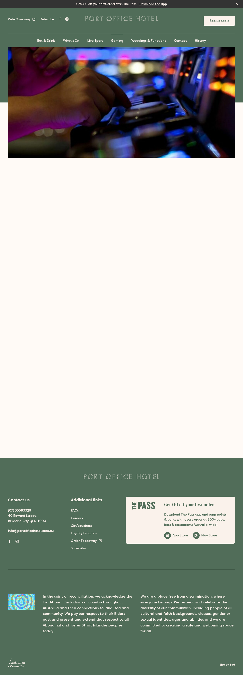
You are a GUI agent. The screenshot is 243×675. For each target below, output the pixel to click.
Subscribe (47, 19)
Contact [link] (180, 41)
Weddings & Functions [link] (148, 41)
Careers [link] (77, 518)
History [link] (200, 41)
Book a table (219, 20)
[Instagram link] (67, 19)
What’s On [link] (71, 41)
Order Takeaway (22, 19)
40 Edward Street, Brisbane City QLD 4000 (27, 518)
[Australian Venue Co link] (16, 664)
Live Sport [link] (95, 41)
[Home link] (121, 18)
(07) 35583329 (19, 510)
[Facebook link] (60, 19)
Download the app (153, 4)
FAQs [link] (75, 510)
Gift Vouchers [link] (81, 525)
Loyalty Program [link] (84, 533)
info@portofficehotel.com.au (31, 530)
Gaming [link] (117, 41)
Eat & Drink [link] (46, 41)
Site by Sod (227, 664)
